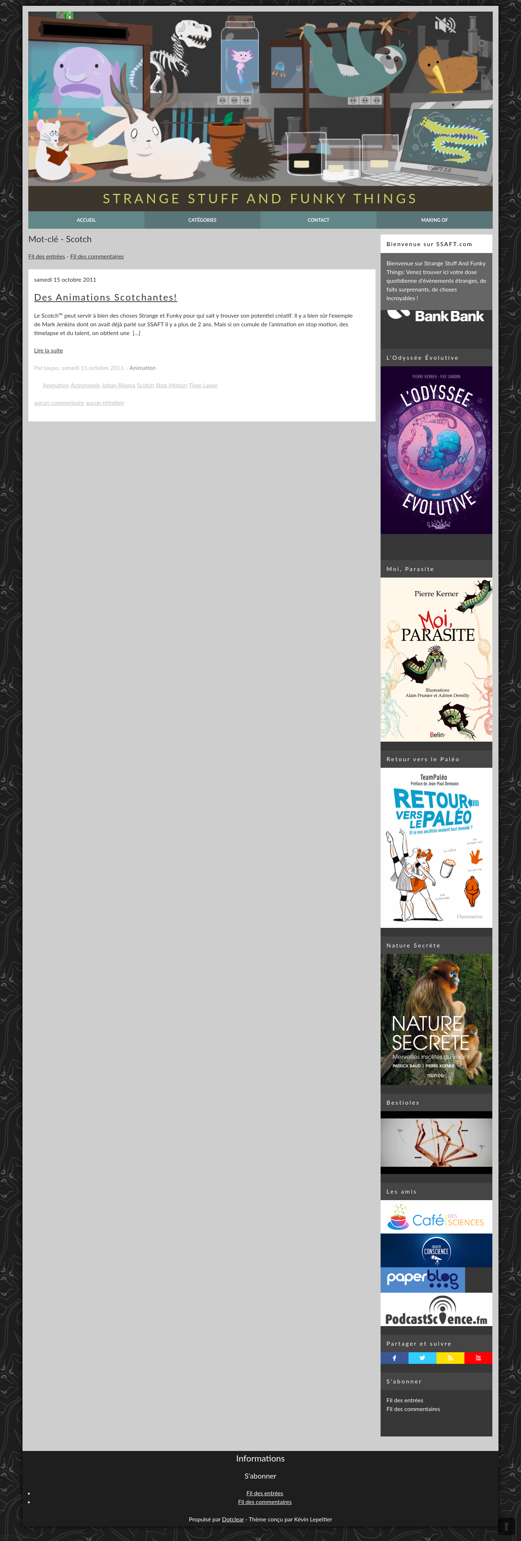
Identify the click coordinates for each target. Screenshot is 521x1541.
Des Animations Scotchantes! (105, 297)
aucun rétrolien (105, 402)
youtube (478, 1358)
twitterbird (422, 1358)
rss (450, 1358)
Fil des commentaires (97, 256)
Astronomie (85, 385)
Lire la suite (48, 350)
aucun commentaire (59, 402)
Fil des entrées (46, 256)
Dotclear (233, 1519)
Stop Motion (172, 385)
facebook (394, 1358)
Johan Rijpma (118, 385)
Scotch (145, 385)
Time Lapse (203, 385)
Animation (143, 367)
